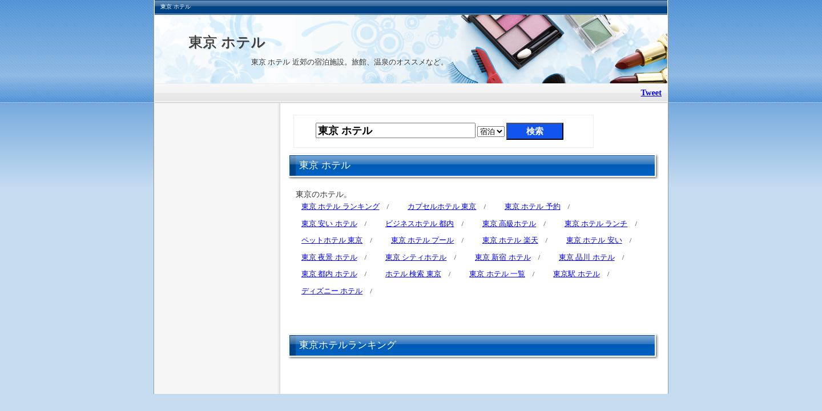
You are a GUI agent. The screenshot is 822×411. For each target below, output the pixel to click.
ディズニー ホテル (331, 291)
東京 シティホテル (415, 257)
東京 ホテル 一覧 (497, 273)
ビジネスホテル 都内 (419, 223)
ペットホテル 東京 (331, 240)
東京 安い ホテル (329, 223)
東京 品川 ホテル (587, 257)
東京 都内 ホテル (329, 273)
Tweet (651, 92)
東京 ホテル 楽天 (510, 240)
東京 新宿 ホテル (503, 257)
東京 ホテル (226, 42)
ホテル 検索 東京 (413, 273)
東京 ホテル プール (422, 240)
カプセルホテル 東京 (442, 206)
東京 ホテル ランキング (340, 206)
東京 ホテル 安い (594, 240)
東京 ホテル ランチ (596, 223)
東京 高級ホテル (509, 223)
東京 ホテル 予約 (533, 206)
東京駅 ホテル (576, 273)
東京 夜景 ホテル (329, 257)
